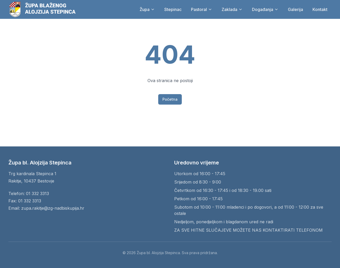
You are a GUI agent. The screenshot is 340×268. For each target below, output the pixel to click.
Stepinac (173, 9)
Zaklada (232, 9)
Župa (147, 9)
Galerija (295, 9)
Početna (170, 99)
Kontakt (319, 9)
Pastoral (201, 9)
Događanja (265, 9)
